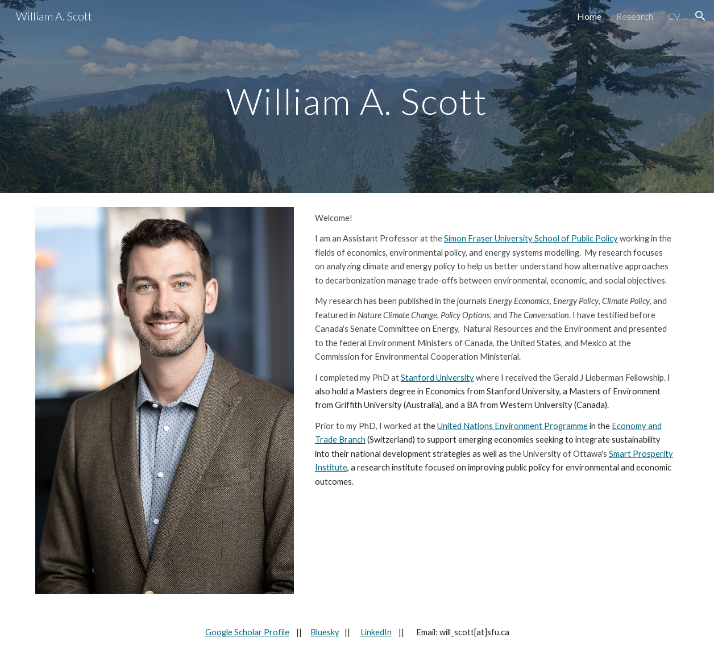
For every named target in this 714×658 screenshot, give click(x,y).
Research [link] (634, 16)
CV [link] (674, 16)
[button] (700, 16)
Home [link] (589, 16)
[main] (357, 96)
